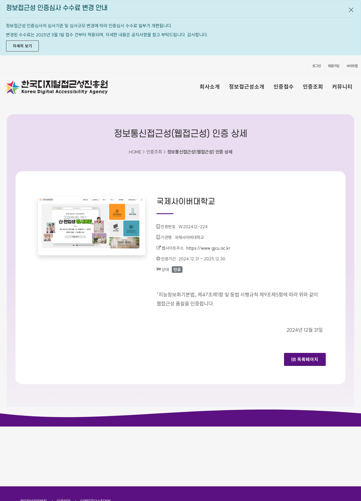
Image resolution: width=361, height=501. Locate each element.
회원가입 (333, 66)
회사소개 (210, 86)
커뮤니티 (342, 86)
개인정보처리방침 (33, 441)
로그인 (316, 66)
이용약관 (63, 441)
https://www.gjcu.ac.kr (208, 248)
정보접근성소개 (247, 86)
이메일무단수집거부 (95, 441)
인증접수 (284, 86)
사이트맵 (352, 66)
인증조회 (313, 86)
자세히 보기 (22, 46)
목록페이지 (304, 359)
